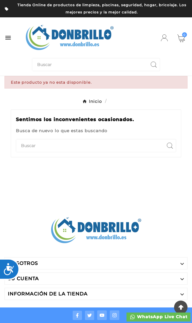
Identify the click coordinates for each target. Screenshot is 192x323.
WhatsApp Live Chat (158, 317)
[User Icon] (164, 37)
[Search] (154, 65)
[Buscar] (90, 64)
